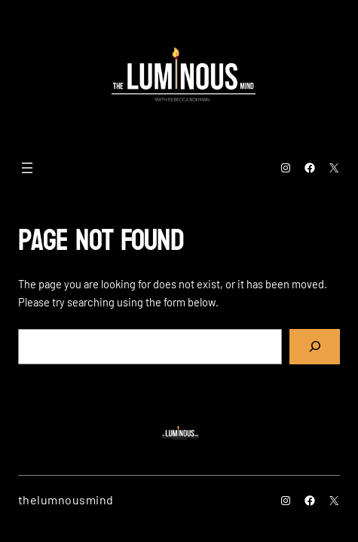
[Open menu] (27, 168)
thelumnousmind (66, 499)
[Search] (314, 347)
